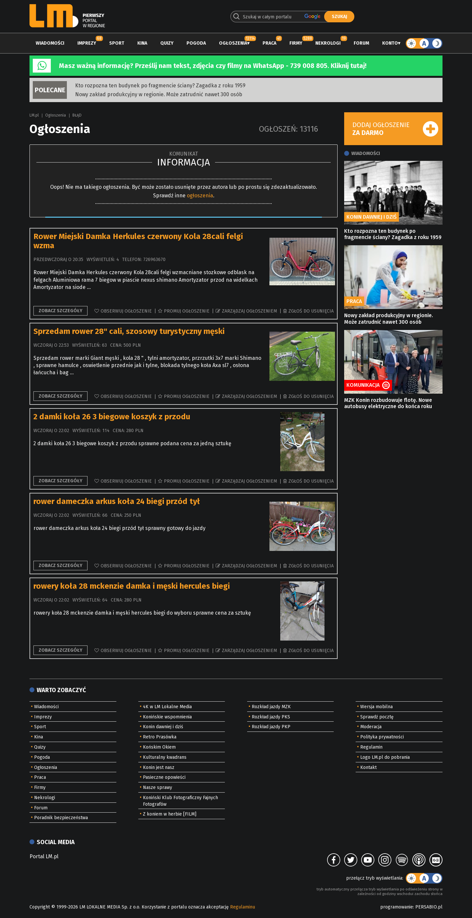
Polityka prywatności (382, 737)
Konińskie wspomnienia (167, 717)
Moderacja (371, 727)
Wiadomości (50, 43)
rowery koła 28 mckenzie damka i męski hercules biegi (131, 586)
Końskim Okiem (159, 747)
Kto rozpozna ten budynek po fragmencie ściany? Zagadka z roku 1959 (160, 85)
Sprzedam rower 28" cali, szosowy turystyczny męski (129, 331)
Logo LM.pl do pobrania (385, 757)
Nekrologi (328, 43)
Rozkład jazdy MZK (271, 707)
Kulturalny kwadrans (165, 757)
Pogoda (196, 43)
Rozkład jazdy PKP (271, 727)
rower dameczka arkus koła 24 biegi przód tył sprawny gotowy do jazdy (119, 528)
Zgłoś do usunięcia (311, 311)
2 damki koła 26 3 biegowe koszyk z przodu (111, 416)
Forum (361, 43)
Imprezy (86, 43)
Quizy (166, 43)
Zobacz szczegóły (60, 311)
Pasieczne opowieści (164, 777)
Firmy (295, 43)
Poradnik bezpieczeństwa (61, 817)
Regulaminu (242, 907)
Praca (269, 43)
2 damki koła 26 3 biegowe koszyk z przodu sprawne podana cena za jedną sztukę (132, 443)
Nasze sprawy (157, 787)
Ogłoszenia (233, 43)
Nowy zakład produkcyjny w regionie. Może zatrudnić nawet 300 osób (158, 94)
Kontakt (368, 767)
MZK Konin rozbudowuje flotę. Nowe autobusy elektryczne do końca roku (388, 403)
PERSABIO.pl (428, 907)
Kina (142, 43)
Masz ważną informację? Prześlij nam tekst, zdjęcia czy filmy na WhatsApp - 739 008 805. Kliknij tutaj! (212, 66)
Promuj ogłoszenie (186, 311)
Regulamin (371, 747)
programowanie (396, 907)
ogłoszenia (200, 195)
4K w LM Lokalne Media (167, 707)
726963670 (154, 259)
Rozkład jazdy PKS (271, 717)
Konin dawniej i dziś (163, 727)
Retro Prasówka (159, 737)
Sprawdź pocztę (377, 717)
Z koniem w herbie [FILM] (169, 814)
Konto (390, 43)
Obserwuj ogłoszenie (126, 311)
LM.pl (34, 115)
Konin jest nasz (158, 767)
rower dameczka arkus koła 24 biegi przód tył (116, 501)
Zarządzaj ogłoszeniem (249, 311)
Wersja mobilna (376, 707)
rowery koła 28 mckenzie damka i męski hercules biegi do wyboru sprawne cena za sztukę (142, 613)
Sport (116, 43)
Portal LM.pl (44, 856)
